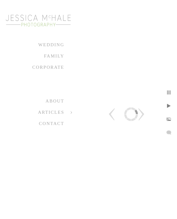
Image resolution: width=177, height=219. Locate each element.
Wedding (51, 44)
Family (54, 56)
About (54, 101)
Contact (51, 123)
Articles (51, 112)
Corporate (48, 67)
